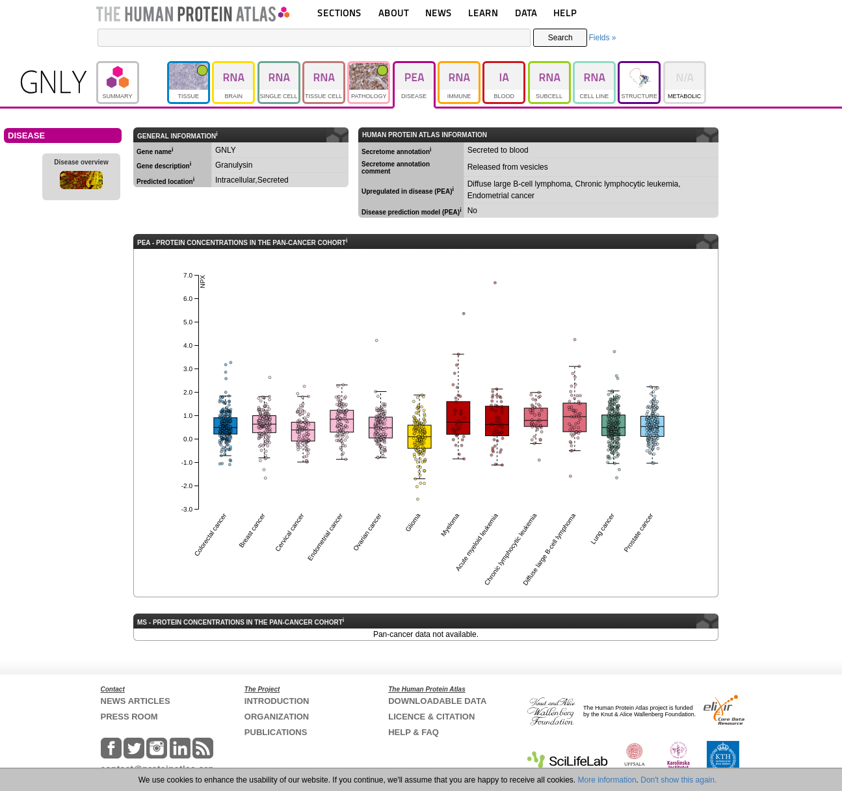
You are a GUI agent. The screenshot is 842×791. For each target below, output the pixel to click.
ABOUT (393, 12)
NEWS (438, 12)
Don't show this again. (678, 780)
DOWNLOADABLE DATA (437, 701)
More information (607, 780)
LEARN (483, 12)
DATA (526, 12)
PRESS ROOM (129, 716)
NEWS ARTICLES (135, 701)
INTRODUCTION (276, 701)
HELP (565, 12)
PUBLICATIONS (276, 732)
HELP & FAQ (413, 732)
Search (560, 37)
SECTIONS (339, 12)
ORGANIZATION (276, 716)
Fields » (602, 37)
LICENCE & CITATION (431, 716)
